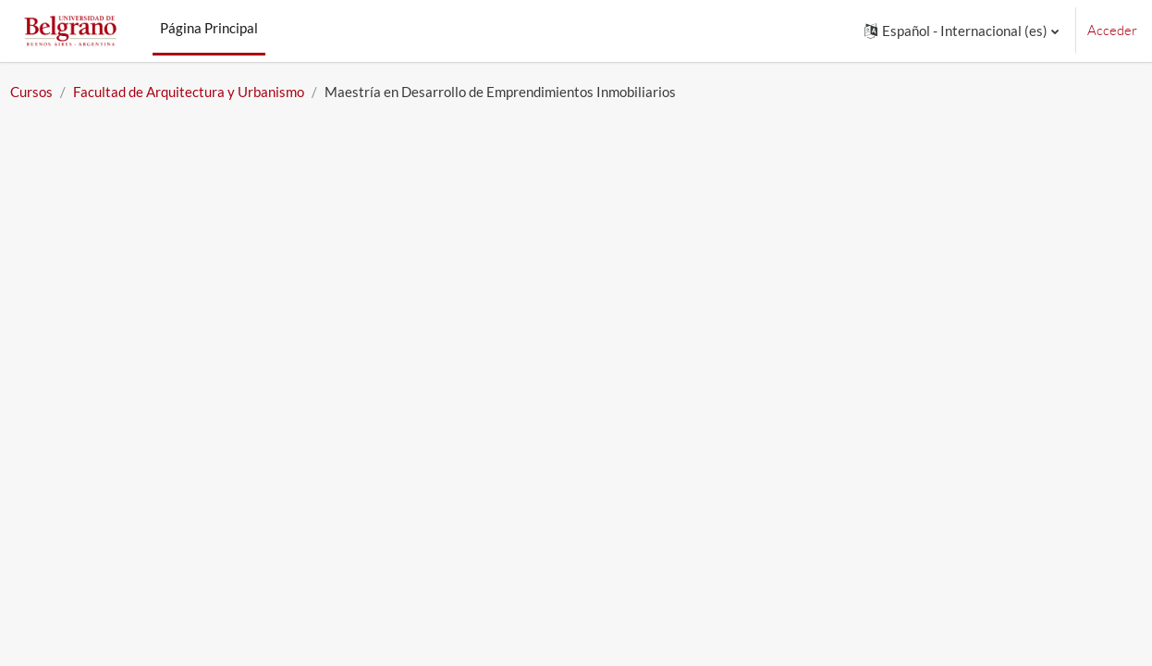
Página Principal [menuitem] (209, 27)
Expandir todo (1028, 342)
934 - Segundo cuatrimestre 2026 (238, 401)
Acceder (1112, 30)
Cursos (73, 91)
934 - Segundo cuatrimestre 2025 (238, 462)
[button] (962, 31)
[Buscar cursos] (173, 288)
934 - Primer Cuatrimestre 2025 (232, 432)
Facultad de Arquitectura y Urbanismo (230, 91)
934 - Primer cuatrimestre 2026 (230, 371)
